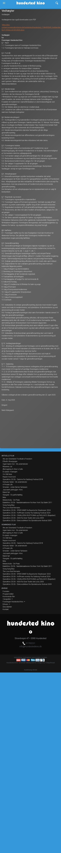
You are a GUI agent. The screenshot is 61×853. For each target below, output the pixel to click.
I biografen (7, 599)
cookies (44, 657)
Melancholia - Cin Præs (11, 500)
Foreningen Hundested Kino (13, 602)
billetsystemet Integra (34, 663)
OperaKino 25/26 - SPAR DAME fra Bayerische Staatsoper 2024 (27, 510)
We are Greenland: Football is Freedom (17, 459)
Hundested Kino (24, 3)
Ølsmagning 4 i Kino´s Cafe (13, 469)
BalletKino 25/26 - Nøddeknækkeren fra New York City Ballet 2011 (27, 503)
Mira (4, 497)
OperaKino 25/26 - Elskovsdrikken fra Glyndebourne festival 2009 (27, 520)
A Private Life (8, 485)
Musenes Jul (7, 467)
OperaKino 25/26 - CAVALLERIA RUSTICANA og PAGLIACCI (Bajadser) (29, 515)
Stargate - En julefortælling (12, 495)
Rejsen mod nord (9, 477)
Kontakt (6, 609)
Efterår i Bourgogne (10, 461)
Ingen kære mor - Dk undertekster (15, 464)
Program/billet (8, 594)
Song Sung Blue (8, 505)
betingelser (27, 657)
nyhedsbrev (18, 657)
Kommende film (9, 597)
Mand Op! (6, 492)
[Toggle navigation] (4, 3)
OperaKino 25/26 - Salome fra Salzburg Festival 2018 (23, 479)
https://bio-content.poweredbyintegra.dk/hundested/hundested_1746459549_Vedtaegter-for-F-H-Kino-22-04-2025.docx (31, 27)
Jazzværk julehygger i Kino (13, 490)
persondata (36, 657)
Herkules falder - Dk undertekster (15, 482)
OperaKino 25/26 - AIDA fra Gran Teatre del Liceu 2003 (23, 518)
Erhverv (6, 604)
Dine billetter (7, 607)
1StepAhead (50, 663)
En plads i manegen (10, 472)
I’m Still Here (7, 474)
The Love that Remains (11, 508)
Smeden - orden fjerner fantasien (15, 487)
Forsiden (6, 591)
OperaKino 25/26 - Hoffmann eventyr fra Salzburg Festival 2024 (26, 513)
